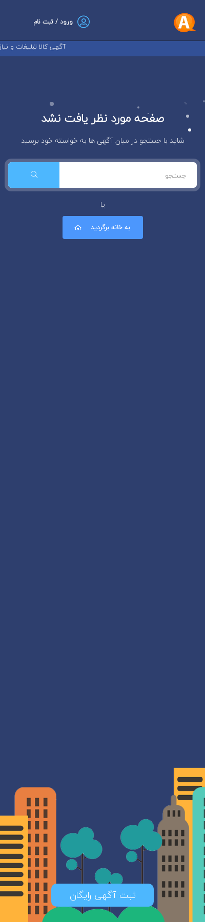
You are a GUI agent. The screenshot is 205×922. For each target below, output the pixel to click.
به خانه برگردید (101, 227)
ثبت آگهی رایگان (103, 895)
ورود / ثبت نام (53, 21)
